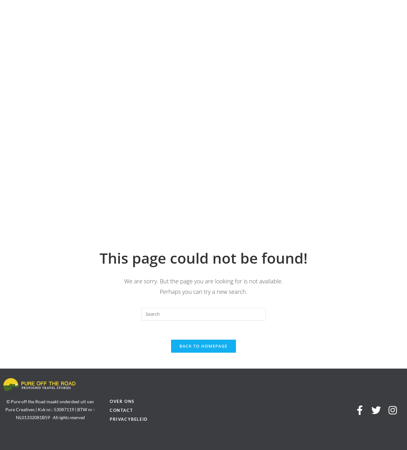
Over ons (122, 401)
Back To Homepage (203, 346)
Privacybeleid (129, 419)
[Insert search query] (203, 314)
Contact (121, 410)
